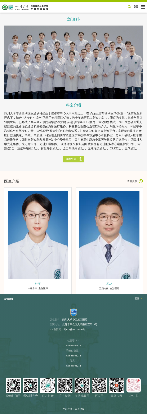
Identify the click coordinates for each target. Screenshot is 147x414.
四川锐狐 (79, 409)
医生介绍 (11, 181)
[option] (38, 240)
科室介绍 (73, 105)
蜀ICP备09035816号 (74, 329)
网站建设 (67, 409)
